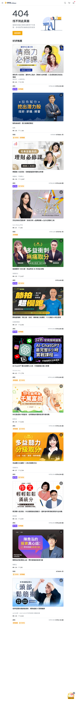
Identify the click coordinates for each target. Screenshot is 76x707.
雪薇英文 (15, 273)
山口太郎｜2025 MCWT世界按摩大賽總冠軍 (26, 613)
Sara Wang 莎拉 (18, 225)
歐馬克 (15, 419)
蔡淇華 (15, 516)
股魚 (14, 128)
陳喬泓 (15, 565)
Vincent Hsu (16, 370)
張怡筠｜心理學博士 (19, 79)
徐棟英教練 (16, 322)
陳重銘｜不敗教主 (18, 176)
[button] (2, 2)
